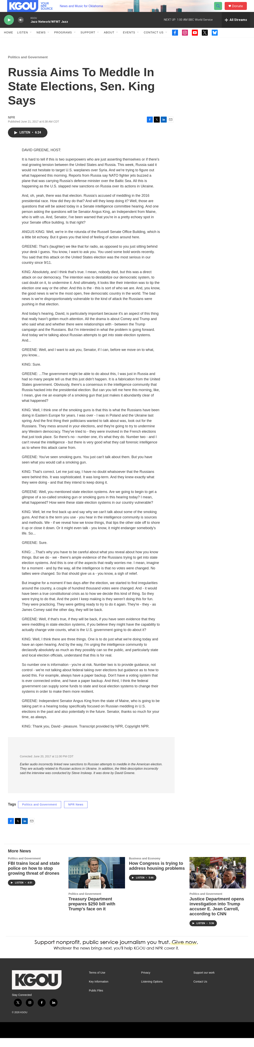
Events (129, 41)
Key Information (98, 990)
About (109, 41)
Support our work (204, 981)
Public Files (96, 999)
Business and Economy (144, 867)
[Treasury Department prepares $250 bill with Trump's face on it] (96, 882)
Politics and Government (28, 66)
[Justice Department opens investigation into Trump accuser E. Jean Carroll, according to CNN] (218, 882)
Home (8, 41)
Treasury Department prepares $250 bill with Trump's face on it (91, 912)
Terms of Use (97, 981)
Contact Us (154, 41)
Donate (240, 10)
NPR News (75, 813)
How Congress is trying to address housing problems (157, 875)
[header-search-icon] (220, 11)
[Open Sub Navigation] (31, 41)
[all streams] (236, 29)
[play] (9, 29)
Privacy (145, 981)
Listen (22, 41)
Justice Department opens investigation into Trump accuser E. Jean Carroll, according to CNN (217, 915)
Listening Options (152, 990)
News (41, 41)
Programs (63, 41)
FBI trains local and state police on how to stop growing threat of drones (34, 877)
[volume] (20, 28)
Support (88, 41)
